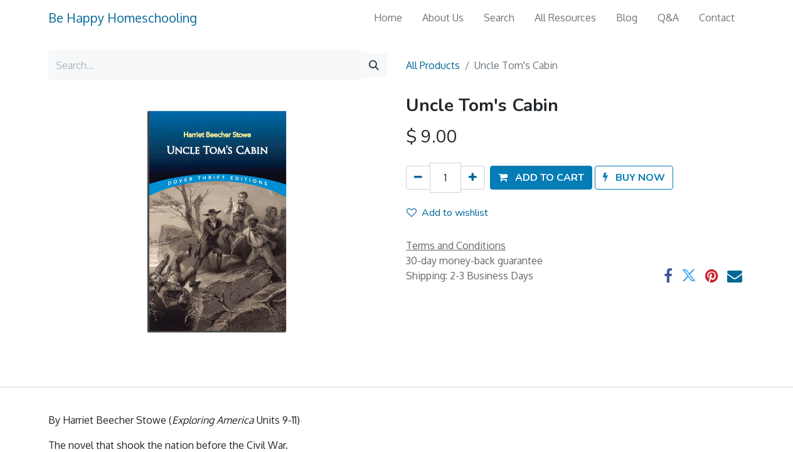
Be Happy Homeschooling (122, 17)
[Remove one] (418, 178)
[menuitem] (388, 17)
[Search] (374, 65)
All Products (433, 65)
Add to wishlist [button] (447, 213)
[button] (541, 178)
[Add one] (472, 178)
